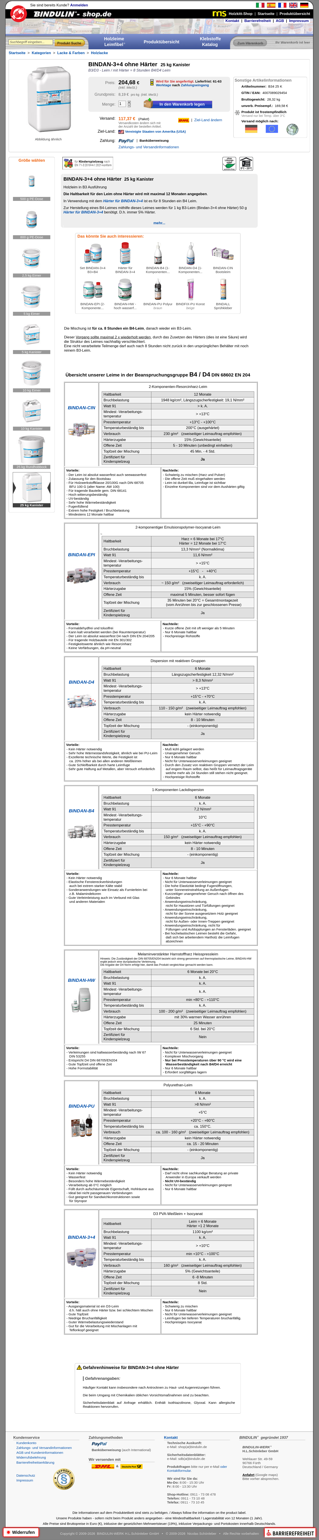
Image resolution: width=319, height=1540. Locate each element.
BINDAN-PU (81, 1106)
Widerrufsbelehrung (31, 1457)
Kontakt (232, 21)
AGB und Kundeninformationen (39, 1452)
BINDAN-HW (81, 980)
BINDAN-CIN (81, 407)
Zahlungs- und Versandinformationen (148, 147)
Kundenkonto (26, 1443)
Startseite (17, 53)
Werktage (163, 85)
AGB (280, 21)
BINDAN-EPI (81, 554)
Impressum (299, 21)
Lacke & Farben (71, 53)
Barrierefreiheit (257, 21)
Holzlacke (99, 53)
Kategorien (41, 53)
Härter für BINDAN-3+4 (123, 201)
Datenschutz (25, 1475)
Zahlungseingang (195, 85)
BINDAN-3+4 (81, 1237)
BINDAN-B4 (81, 810)
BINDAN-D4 (81, 682)
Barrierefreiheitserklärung (35, 1462)
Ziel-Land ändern (208, 120)
